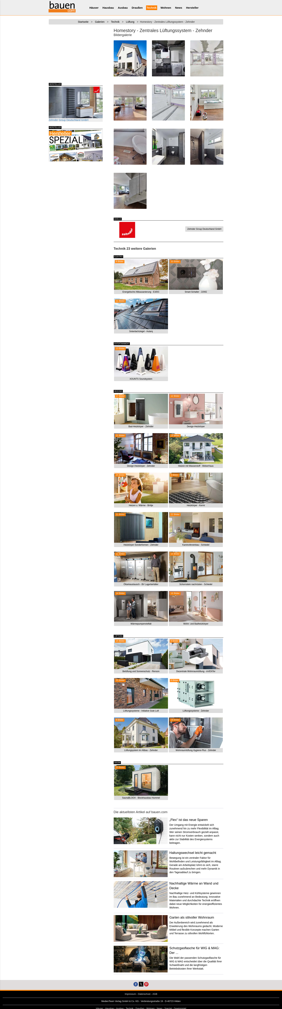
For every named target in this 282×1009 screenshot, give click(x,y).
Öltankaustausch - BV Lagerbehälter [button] (141, 584)
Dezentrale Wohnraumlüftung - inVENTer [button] (195, 671)
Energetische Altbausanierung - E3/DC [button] (140, 292)
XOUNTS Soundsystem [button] (141, 379)
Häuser (94, 7)
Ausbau (123, 7)
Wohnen (166, 7)
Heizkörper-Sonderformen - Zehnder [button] (141, 545)
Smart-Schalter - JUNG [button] (196, 292)
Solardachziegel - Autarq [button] (141, 331)
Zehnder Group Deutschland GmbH (76, 104)
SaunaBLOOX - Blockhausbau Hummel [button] (141, 798)
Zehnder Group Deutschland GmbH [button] (204, 229)
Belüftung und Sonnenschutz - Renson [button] (140, 671)
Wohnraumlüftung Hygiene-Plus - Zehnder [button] (196, 750)
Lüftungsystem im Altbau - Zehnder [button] (141, 750)
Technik (152, 7)
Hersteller (192, 7)
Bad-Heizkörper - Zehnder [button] (140, 426)
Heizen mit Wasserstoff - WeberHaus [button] (196, 466)
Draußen (137, 7)
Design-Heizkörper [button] (196, 426)
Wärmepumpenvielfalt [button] (141, 624)
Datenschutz (144, 994)
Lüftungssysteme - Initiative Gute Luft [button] (141, 711)
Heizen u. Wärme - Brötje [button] (141, 505)
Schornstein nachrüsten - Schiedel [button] (195, 584)
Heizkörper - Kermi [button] (196, 505)
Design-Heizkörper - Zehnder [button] (141, 466)
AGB (155, 994)
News (178, 7)
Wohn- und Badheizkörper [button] (195, 624)
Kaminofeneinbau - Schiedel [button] (195, 545)
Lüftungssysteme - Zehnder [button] (196, 711)
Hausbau (108, 7)
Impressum (130, 994)
